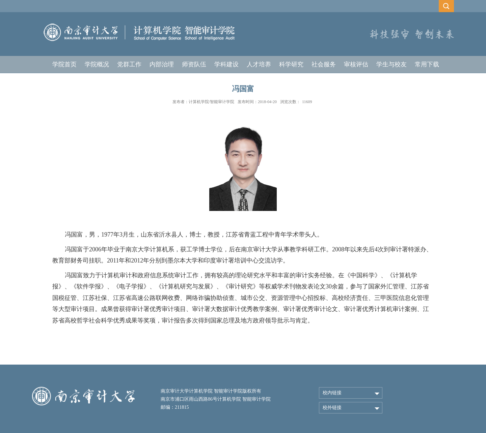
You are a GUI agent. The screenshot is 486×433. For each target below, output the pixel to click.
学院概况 (97, 64)
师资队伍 (194, 64)
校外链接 (332, 407)
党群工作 (129, 64)
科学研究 (291, 64)
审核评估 (356, 64)
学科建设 (226, 64)
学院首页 (64, 64)
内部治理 (162, 64)
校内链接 (332, 392)
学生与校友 (391, 64)
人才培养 (259, 64)
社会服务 (324, 64)
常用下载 (427, 64)
